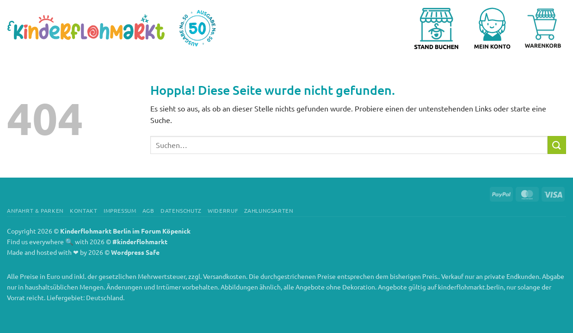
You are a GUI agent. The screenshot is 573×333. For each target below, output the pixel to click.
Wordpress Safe (135, 252)
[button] (496, 28)
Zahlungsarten (269, 210)
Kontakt (83, 210)
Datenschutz (181, 210)
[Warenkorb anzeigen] (543, 28)
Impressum (120, 210)
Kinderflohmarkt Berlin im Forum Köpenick (125, 231)
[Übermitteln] (557, 145)
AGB (148, 210)
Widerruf (223, 210)
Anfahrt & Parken (35, 210)
